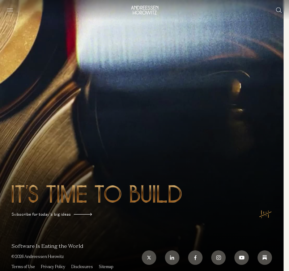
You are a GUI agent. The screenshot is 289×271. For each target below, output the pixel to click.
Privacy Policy (53, 266)
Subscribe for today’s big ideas (52, 214)
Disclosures (82, 266)
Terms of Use (23, 266)
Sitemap (106, 266)
